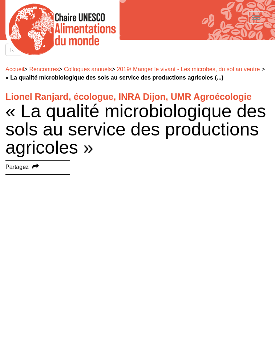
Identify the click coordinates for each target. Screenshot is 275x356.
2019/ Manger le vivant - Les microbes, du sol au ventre (188, 69)
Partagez (17, 167)
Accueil (14, 69)
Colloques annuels (88, 69)
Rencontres (44, 69)
